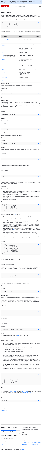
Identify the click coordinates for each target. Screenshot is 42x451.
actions (3, 64)
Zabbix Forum (35, 444)
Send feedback (5, 444)
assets (3, 67)
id (2, 43)
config (3, 74)
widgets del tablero (27, 403)
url (2, 81)
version (3, 54)
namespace (4, 50)
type (3, 56)
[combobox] (26, 6)
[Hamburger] (40, 6)
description (4, 78)
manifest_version (5, 40)
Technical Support (25, 442)
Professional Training (36, 442)
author (3, 71)
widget (3, 60)
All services (24, 444)
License (22, 449)
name (3, 46)
